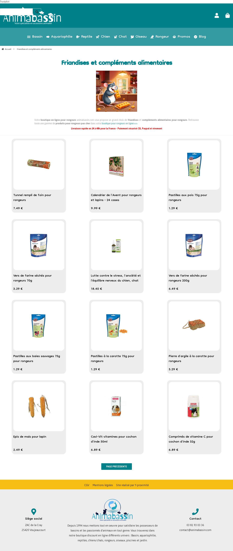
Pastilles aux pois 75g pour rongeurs (188, 198)
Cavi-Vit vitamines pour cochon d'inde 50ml (113, 439)
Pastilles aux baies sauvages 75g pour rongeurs (36, 359)
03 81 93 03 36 (195, 525)
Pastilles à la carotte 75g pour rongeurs (112, 359)
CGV (86, 485)
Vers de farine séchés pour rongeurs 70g (32, 278)
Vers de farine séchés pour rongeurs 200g (188, 278)
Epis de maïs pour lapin (29, 436)
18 (96, 289)
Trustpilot (4, 1)
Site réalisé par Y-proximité (132, 485)
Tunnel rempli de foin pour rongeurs (32, 198)
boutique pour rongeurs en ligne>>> (119, 123)
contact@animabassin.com (195, 529)
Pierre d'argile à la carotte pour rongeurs (191, 359)
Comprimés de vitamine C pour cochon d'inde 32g (191, 439)
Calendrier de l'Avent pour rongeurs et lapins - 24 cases (116, 198)
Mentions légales (103, 485)
